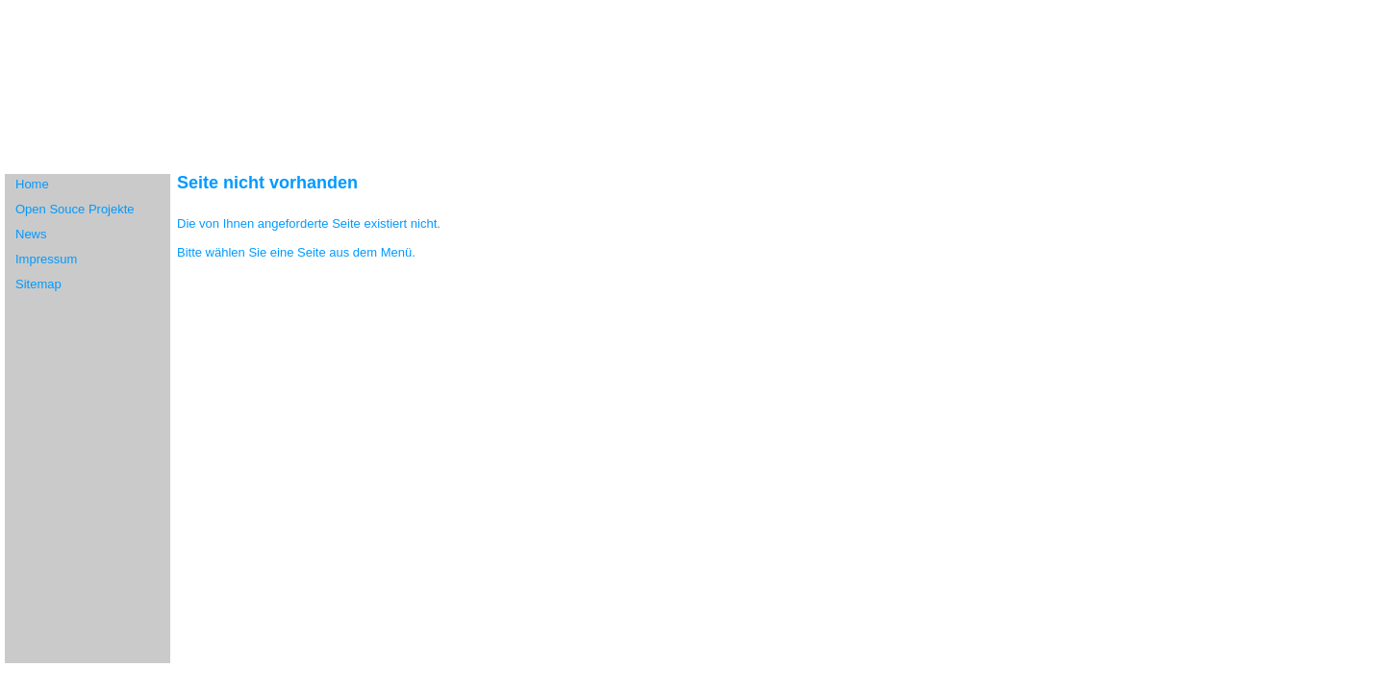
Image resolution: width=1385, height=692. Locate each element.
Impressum (46, 259)
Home (32, 184)
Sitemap (38, 284)
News (31, 234)
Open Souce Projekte (75, 209)
